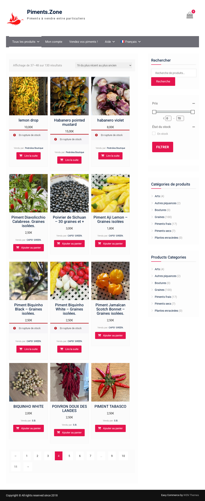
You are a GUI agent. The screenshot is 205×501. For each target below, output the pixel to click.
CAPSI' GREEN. (34, 240)
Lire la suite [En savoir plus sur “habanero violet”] (113, 156)
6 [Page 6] (80, 455)
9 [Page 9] (112, 455)
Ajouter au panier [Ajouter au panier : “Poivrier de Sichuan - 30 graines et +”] (72, 243)
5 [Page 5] (69, 455)
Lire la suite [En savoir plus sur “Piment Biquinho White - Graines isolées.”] (71, 349)
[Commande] (103, 65)
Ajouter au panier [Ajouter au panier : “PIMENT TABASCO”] (113, 428)
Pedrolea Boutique (34, 148)
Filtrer (162, 147)
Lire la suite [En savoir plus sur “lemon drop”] (31, 156)
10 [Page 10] (123, 455)
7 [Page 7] (90, 455)
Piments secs (163, 230)
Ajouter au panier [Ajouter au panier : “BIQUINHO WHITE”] (31, 428)
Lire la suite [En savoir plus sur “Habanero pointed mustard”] (71, 160)
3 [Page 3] (48, 455)
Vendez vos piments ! (83, 42)
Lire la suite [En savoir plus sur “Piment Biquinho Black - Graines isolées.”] (31, 349)
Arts (157, 196)
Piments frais (163, 223)
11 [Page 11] (15, 466)
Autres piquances (165, 203)
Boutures (160, 210)
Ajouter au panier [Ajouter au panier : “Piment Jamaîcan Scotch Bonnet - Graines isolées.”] (113, 335)
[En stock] (153, 133)
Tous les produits (23, 42)
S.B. (34, 420)
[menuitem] (130, 41)
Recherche (163, 81)
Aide (108, 42)
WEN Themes (191, 495)
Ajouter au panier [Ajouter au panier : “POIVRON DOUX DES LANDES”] (72, 432)
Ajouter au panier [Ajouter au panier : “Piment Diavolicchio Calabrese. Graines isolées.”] (31, 247)
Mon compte (53, 42)
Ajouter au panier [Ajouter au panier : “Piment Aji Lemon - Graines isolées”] (113, 243)
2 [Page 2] (37, 455)
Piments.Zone (44, 12)
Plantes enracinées (166, 237)
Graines (159, 217)
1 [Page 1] (27, 455)
